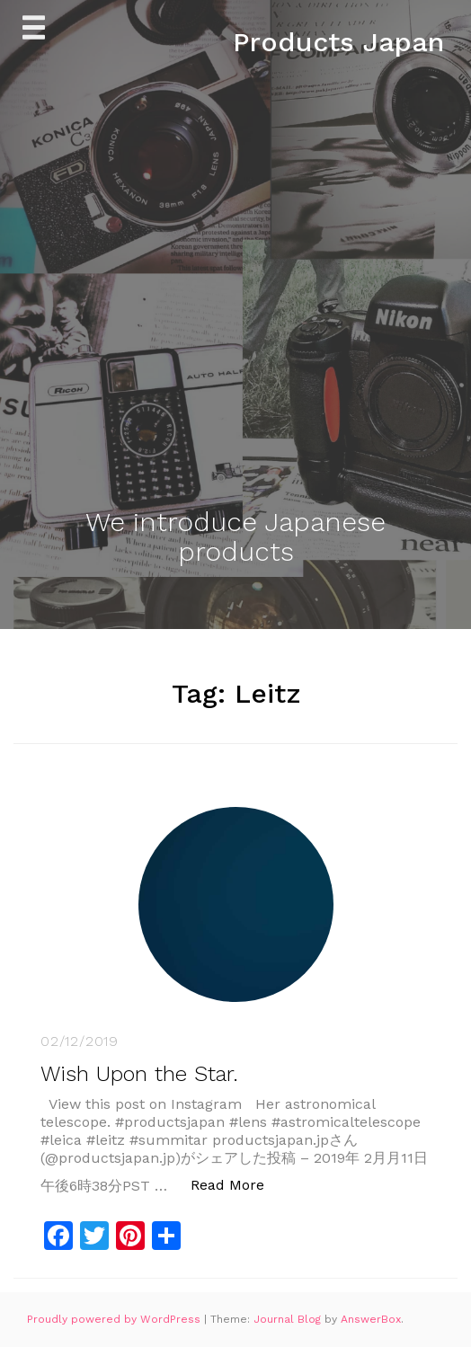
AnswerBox (371, 1319)
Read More (237, 1183)
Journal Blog (288, 1319)
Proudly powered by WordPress (115, 1319)
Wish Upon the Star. (139, 1073)
